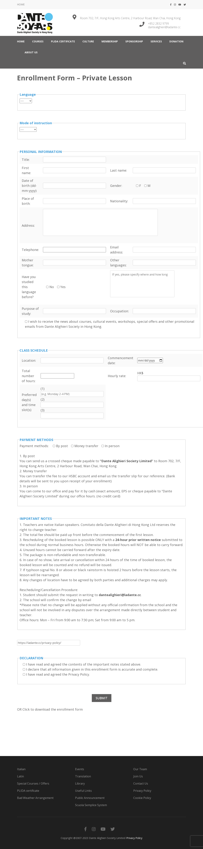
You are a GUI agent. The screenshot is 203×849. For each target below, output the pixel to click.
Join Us (138, 776)
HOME (21, 4)
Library (80, 783)
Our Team (140, 769)
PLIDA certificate (63, 41)
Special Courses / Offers (33, 783)
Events (79, 769)
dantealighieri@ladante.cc (164, 27)
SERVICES (156, 41)
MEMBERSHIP (110, 41)
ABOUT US (31, 52)
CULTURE (88, 41)
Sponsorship (134, 41)
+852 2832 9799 (158, 23)
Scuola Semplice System (91, 805)
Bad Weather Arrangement (35, 798)
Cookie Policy (142, 798)
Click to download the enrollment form (52, 709)
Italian (21, 769)
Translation (83, 776)
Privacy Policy (142, 791)
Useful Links (83, 791)
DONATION (176, 41)
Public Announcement (90, 798)
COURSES (37, 41)
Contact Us (140, 783)
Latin (20, 776)
